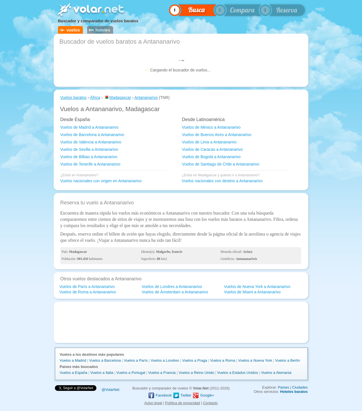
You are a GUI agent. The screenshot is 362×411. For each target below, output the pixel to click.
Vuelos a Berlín (287, 360)
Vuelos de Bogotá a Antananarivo (211, 156)
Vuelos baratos (73, 97)
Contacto (210, 403)
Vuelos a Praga (194, 360)
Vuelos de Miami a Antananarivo (252, 292)
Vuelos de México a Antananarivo (211, 127)
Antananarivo (146, 97)
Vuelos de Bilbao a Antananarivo (88, 156)
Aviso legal (153, 403)
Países (283, 387)
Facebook (160, 395)
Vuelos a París (136, 360)
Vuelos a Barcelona (105, 360)
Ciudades (300, 387)
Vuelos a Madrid (73, 360)
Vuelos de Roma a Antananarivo (87, 292)
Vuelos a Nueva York (255, 360)
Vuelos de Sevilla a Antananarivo (89, 149)
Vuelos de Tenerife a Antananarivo (90, 164)
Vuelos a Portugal (130, 372)
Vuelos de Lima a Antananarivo (209, 142)
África (95, 97)
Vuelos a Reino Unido (196, 372)
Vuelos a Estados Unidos (237, 372)
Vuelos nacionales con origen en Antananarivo (100, 181)
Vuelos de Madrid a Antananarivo (89, 127)
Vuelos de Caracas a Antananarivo (212, 149)
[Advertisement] (181, 322)
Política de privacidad (182, 403)
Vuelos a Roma (222, 360)
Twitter (182, 395)
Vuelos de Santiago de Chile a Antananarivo (220, 164)
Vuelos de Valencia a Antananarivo (90, 142)
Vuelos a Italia (101, 372)
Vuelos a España (73, 372)
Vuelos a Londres (165, 360)
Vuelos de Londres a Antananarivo (172, 286)
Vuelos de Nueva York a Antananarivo (257, 286)
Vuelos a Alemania (276, 372)
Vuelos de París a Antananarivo (87, 286)
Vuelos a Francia (162, 372)
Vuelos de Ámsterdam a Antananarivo (175, 292)
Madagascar (120, 97)
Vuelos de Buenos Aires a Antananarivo (216, 134)
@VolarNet (110, 389)
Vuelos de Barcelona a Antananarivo (92, 134)
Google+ (203, 395)
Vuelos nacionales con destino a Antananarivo (222, 181)
